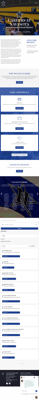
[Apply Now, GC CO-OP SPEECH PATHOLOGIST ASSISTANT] (12, 347)
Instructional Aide (6, 363)
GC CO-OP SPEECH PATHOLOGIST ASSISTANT (15, 341)
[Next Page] (23, 375)
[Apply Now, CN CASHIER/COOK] (12, 267)
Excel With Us (19, 155)
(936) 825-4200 (13, 393)
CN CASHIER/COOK (8, 261)
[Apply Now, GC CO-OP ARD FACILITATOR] (12, 312)
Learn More (19, 86)
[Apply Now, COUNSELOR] (9, 278)
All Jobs (13, 163)
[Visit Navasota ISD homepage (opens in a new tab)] (3, 3)
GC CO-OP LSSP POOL (8, 318)
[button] (36, 235)
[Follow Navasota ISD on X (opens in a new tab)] (10, 396)
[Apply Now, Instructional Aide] (9, 369)
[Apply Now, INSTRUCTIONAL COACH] (10, 358)
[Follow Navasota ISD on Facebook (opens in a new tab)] (7, 396)
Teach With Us (19, 113)
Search (19, 239)
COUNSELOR (6, 272)
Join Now (23, 392)
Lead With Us (19, 135)
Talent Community (23, 163)
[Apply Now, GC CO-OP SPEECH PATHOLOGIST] (12, 335)
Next (37, 202)
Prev (1, 202)
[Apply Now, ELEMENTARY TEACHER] (10, 290)
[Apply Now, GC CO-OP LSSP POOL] (12, 324)
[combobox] (19, 235)
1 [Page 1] (17, 375)
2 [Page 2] (20, 375)
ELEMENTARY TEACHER (9, 284)
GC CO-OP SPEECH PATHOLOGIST (12, 329)
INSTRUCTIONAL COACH (9, 352)
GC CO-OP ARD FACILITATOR (10, 306)
